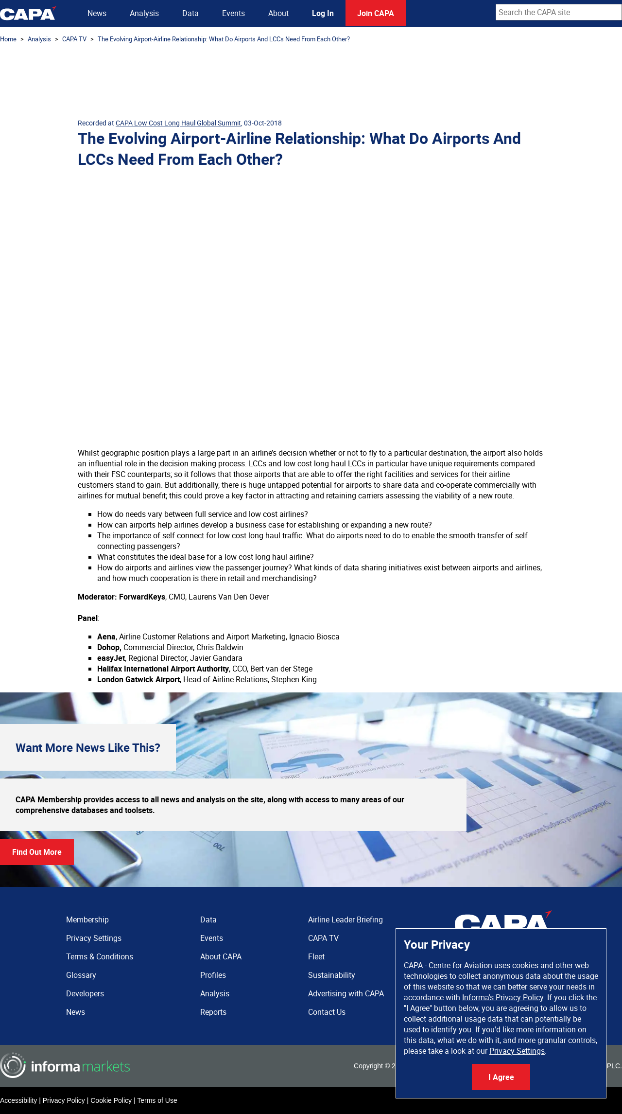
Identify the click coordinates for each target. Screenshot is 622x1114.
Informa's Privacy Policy (502, 997)
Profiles (213, 975)
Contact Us (327, 1012)
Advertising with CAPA (346, 993)
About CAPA (221, 956)
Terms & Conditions (99, 956)
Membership (87, 919)
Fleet (316, 956)
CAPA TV (74, 39)
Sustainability (331, 975)
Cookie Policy (111, 1100)
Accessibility (18, 1100)
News (96, 13)
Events (233, 13)
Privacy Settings (517, 1050)
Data (190, 13)
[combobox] (559, 12)
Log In (323, 13)
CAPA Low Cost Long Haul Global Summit (178, 122)
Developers (85, 993)
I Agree (501, 1077)
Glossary (81, 975)
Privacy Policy (64, 1100)
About (278, 13)
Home (8, 39)
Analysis (144, 13)
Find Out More (37, 852)
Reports (213, 1012)
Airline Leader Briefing (345, 919)
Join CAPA (375, 13)
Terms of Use (157, 1100)
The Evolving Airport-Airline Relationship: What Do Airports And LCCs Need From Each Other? (224, 39)
